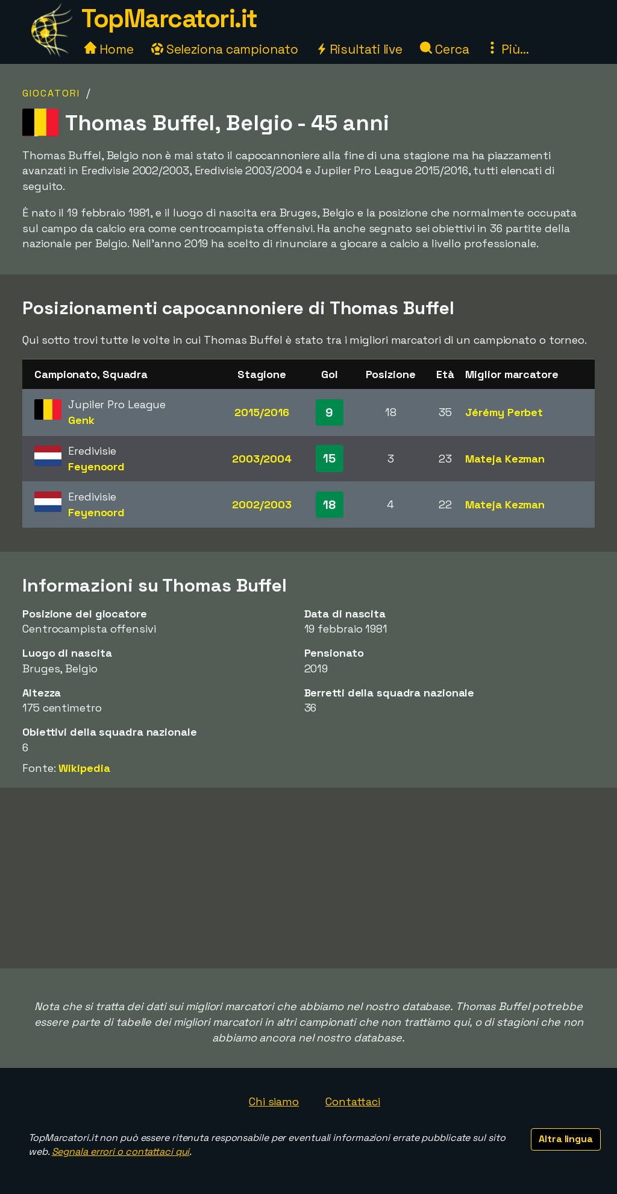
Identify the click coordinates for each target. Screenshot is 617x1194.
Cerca (444, 49)
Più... (507, 49)
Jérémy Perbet (504, 412)
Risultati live (359, 49)
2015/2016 (261, 412)
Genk (81, 420)
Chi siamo (274, 1101)
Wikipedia (84, 768)
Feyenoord (96, 466)
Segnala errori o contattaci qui (121, 1151)
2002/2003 (261, 504)
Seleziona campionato (224, 49)
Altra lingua (566, 1138)
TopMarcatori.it (169, 18)
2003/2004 (262, 459)
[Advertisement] (308, 878)
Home (109, 49)
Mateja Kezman (505, 459)
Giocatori (51, 93)
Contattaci (352, 1101)
